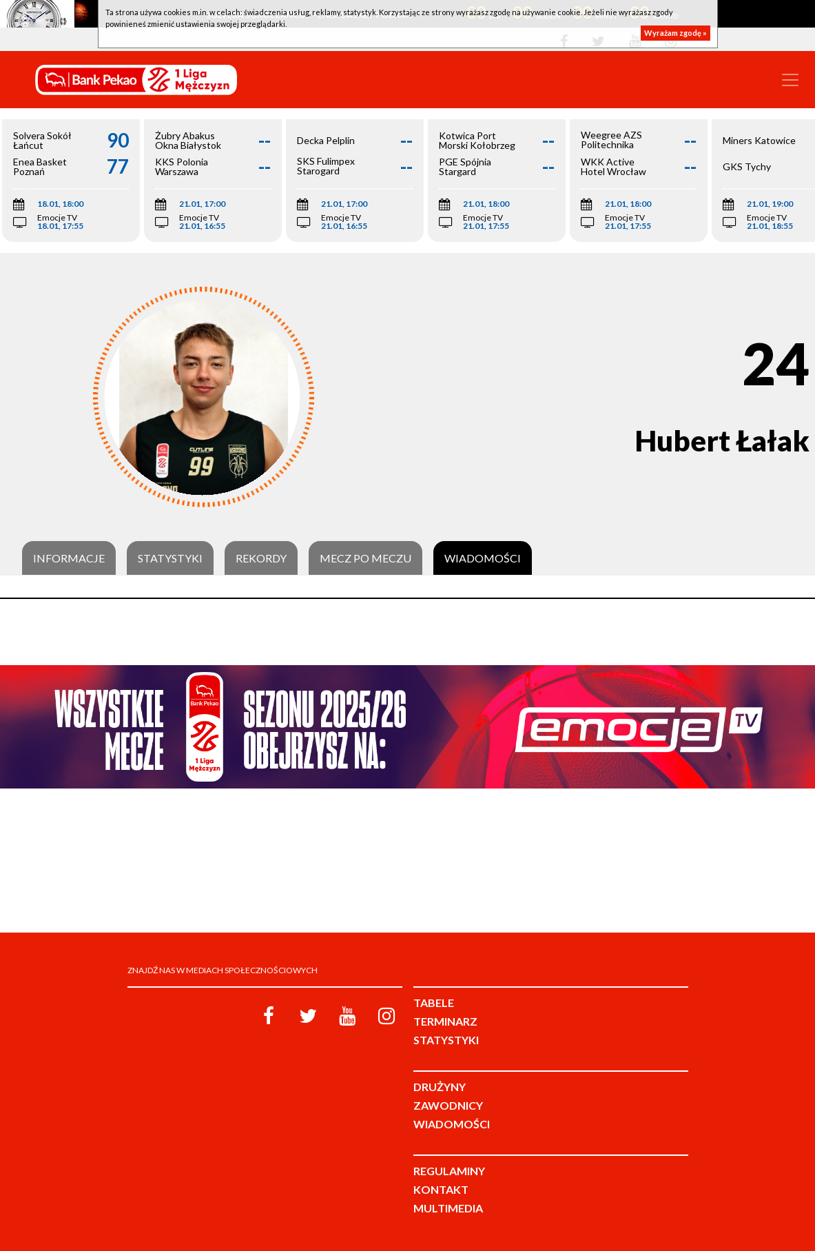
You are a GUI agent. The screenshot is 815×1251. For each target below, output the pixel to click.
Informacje (69, 558)
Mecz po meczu (365, 558)
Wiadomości (482, 558)
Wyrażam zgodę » (675, 32)
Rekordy (261, 558)
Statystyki (170, 558)
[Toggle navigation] (790, 80)
